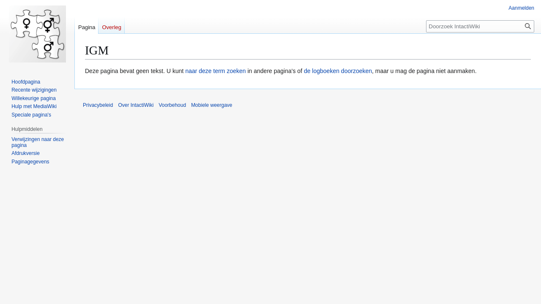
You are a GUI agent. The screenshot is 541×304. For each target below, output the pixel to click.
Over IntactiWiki (135, 105)
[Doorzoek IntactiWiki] (480, 26)
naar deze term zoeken (215, 71)
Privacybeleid (98, 105)
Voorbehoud (172, 105)
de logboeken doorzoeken (338, 71)
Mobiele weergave (211, 105)
